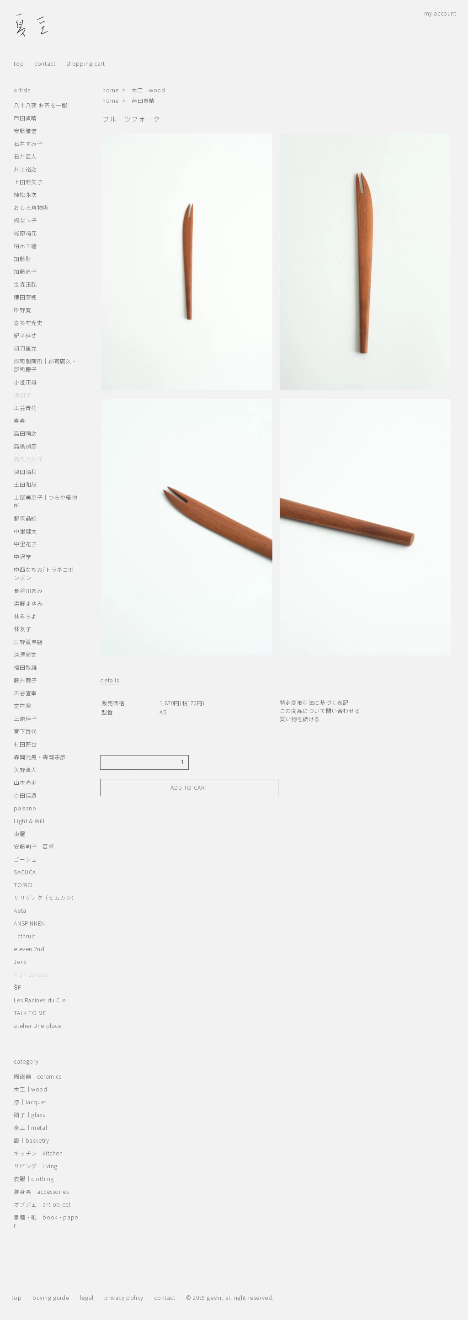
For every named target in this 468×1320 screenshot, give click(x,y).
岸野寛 (22, 310)
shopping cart (85, 63)
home (110, 90)
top (19, 63)
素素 (19, 420)
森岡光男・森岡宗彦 (39, 757)
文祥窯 (22, 705)
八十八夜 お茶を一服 (40, 105)
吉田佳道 (25, 795)
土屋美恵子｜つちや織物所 (45, 501)
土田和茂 (25, 484)
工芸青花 (25, 407)
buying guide (50, 1297)
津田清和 (25, 471)
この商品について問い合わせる (320, 710)
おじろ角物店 (31, 207)
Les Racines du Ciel (40, 1000)
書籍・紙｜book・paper (46, 1221)
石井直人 (25, 156)
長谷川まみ (28, 590)
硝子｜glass (29, 1114)
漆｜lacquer (30, 1102)
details (109, 680)
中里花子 (25, 544)
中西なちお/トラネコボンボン (44, 573)
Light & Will (29, 821)
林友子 (22, 629)
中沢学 (22, 556)
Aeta (20, 910)
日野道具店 (28, 641)
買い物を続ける (300, 719)
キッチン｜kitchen (38, 1153)
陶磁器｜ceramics (37, 1076)
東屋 (19, 833)
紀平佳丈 (25, 335)
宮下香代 (25, 731)
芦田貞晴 (143, 100)
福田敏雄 (25, 667)
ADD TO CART (189, 787)
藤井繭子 (25, 680)
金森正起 (25, 284)
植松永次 (25, 194)
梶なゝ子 (25, 220)
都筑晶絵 (25, 518)
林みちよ (25, 616)
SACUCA (25, 872)
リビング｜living (36, 1166)
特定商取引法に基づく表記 (314, 702)
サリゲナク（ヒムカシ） (45, 897)
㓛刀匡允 (25, 348)
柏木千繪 (25, 246)
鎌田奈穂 (25, 297)
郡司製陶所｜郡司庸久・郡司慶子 (45, 365)
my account (440, 13)
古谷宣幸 (25, 693)
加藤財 (22, 258)
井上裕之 (25, 169)
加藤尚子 (25, 271)
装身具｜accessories (41, 1191)
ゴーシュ (25, 859)
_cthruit (24, 936)
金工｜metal (30, 1127)
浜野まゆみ (28, 603)
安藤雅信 (25, 130)
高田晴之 (25, 433)
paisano (25, 808)
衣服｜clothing (34, 1178)
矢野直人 (25, 769)
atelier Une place (37, 1025)
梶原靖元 (25, 233)
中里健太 (25, 531)
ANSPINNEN (29, 923)
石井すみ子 (28, 143)
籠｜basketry (31, 1140)
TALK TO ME (30, 1013)
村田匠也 (25, 744)
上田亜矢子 (28, 182)
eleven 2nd (29, 949)
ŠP (17, 987)
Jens (20, 961)
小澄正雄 (25, 382)
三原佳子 (25, 718)
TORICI (23, 885)
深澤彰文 (25, 654)
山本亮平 (25, 782)
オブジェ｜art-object (42, 1204)
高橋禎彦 (25, 446)
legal (87, 1297)
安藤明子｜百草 (34, 846)
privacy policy (123, 1297)
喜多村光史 (28, 322)
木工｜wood (148, 90)
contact (44, 63)
